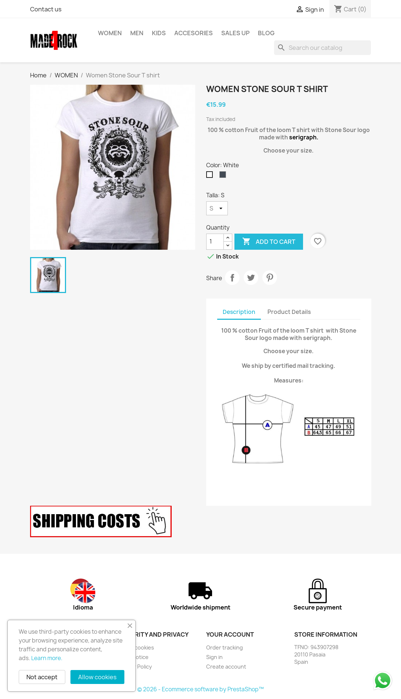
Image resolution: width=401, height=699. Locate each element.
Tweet (251, 277)
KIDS (159, 33)
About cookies (136, 647)
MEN (136, 33)
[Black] (224, 176)
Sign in (214, 657)
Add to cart (268, 241)
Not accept (42, 677)
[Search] (322, 47)
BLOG (266, 33)
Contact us (46, 9)
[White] (211, 176)
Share (232, 277)
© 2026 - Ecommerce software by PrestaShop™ (200, 689)
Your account (230, 634)
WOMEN (110, 33)
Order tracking (224, 647)
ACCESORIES (193, 33)
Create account (226, 666)
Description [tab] (239, 312)
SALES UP (235, 33)
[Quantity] (215, 242)
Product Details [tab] (289, 312)
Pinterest (269, 277)
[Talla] (217, 208)
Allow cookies (97, 677)
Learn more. (46, 658)
